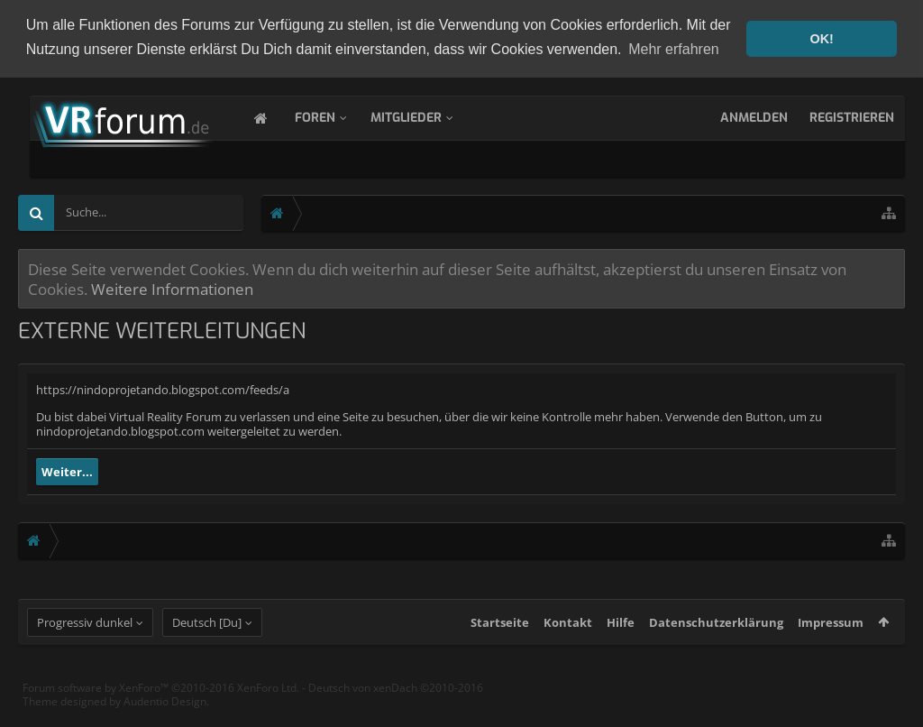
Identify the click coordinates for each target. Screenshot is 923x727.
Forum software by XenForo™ (161, 703)
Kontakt (568, 638)
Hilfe (621, 638)
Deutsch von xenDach (395, 703)
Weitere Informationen (172, 287)
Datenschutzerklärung (716, 638)
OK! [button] (821, 39)
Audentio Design (164, 716)
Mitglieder (424, 115)
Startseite (500, 638)
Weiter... (67, 470)
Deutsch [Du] (207, 638)
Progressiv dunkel (85, 638)
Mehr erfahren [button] (673, 49)
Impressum (831, 638)
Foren (333, 115)
